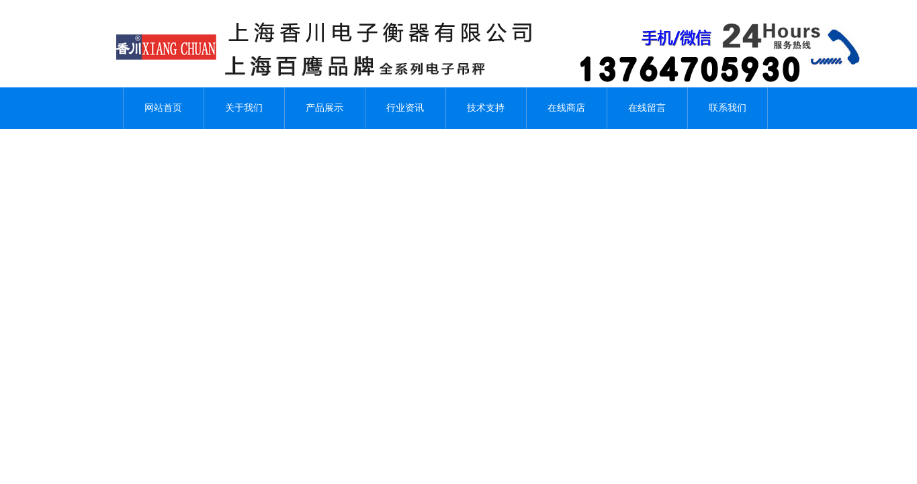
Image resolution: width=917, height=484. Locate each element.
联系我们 (727, 108)
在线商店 (566, 108)
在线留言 (647, 108)
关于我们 (244, 108)
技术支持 (486, 108)
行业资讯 (405, 108)
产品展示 (324, 108)
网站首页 (163, 108)
